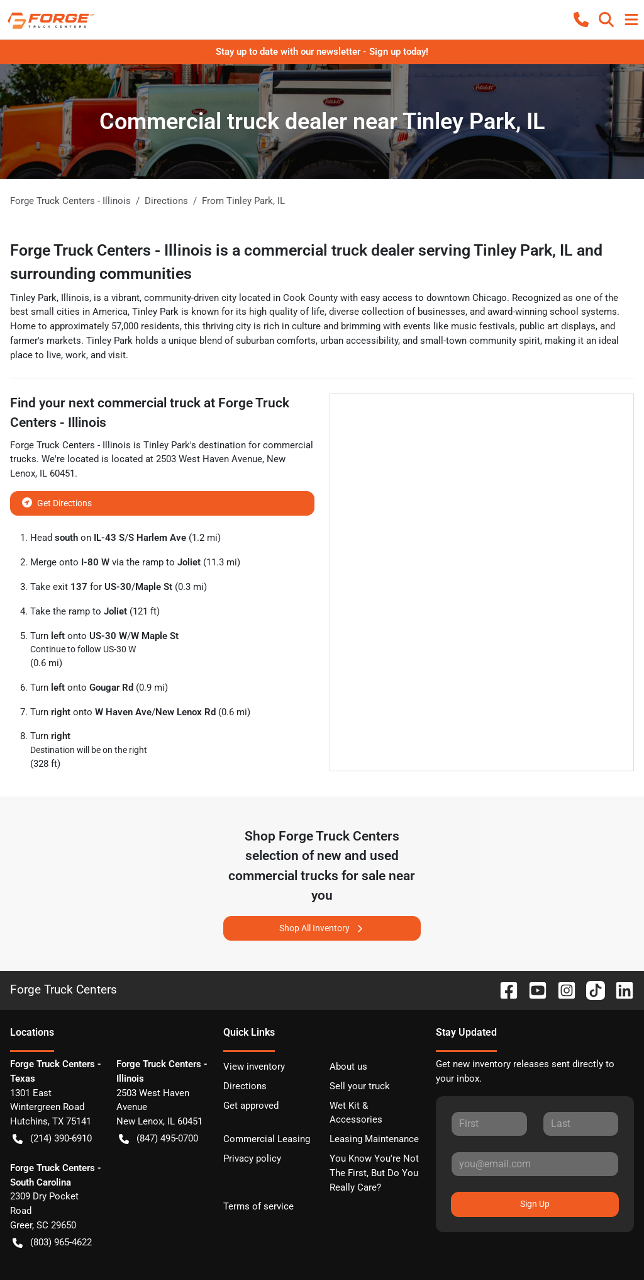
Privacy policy (252, 1158)
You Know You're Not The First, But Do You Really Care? (374, 1173)
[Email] (535, 1164)
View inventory (254, 1066)
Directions (245, 1086)
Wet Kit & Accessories (356, 1113)
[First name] (489, 1123)
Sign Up (535, 1204)
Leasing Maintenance (374, 1139)
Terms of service (258, 1206)
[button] (581, 19)
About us (348, 1066)
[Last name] (581, 1123)
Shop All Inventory (322, 928)
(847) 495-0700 (158, 1138)
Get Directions (57, 502)
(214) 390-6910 (52, 1138)
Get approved (251, 1105)
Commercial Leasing (266, 1139)
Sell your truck (360, 1086)
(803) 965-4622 (52, 1242)
